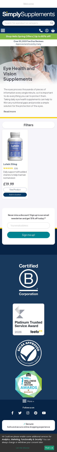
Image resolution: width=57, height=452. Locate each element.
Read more (10, 111)
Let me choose (22, 447)
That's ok (49, 447)
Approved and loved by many (28, 42)
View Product (15, 189)
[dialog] (28, 443)
